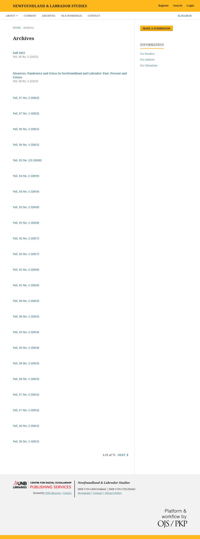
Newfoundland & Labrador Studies (50, 6)
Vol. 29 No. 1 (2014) (26, 347)
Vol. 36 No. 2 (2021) (26, 129)
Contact (94, 15)
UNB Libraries (53, 493)
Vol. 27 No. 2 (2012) (26, 394)
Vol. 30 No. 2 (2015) (26, 301)
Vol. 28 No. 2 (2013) (26, 363)
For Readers (147, 53)
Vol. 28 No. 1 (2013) (26, 379)
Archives (48, 15)
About (11, 15)
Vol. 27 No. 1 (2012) (26, 410)
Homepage (84, 493)
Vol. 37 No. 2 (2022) (26, 98)
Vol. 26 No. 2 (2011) (26, 426)
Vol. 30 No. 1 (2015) (26, 316)
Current (30, 15)
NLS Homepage (71, 15)
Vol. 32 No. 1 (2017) (26, 254)
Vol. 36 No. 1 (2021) (26, 144)
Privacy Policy (113, 493)
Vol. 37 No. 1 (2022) (26, 113)
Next (121, 455)
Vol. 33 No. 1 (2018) (26, 223)
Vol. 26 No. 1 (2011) (26, 441)
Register (163, 5)
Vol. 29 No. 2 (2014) (26, 332)
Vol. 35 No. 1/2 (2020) (27, 160)
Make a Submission (156, 28)
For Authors (147, 59)
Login (190, 5)
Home (17, 27)
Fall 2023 (19, 53)
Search (185, 15)
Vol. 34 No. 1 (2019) (26, 191)
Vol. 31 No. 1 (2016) (26, 285)
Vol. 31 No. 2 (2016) (26, 269)
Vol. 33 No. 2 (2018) (26, 207)
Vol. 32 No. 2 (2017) (26, 238)
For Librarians (148, 65)
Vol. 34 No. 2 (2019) (26, 176)
